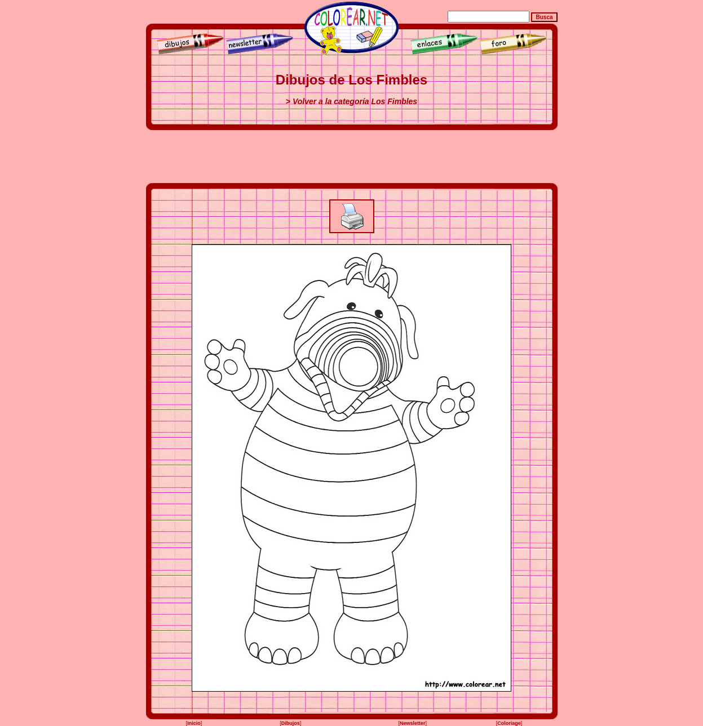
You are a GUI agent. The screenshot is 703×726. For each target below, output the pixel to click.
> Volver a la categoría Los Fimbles (351, 101)
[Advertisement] (352, 156)
